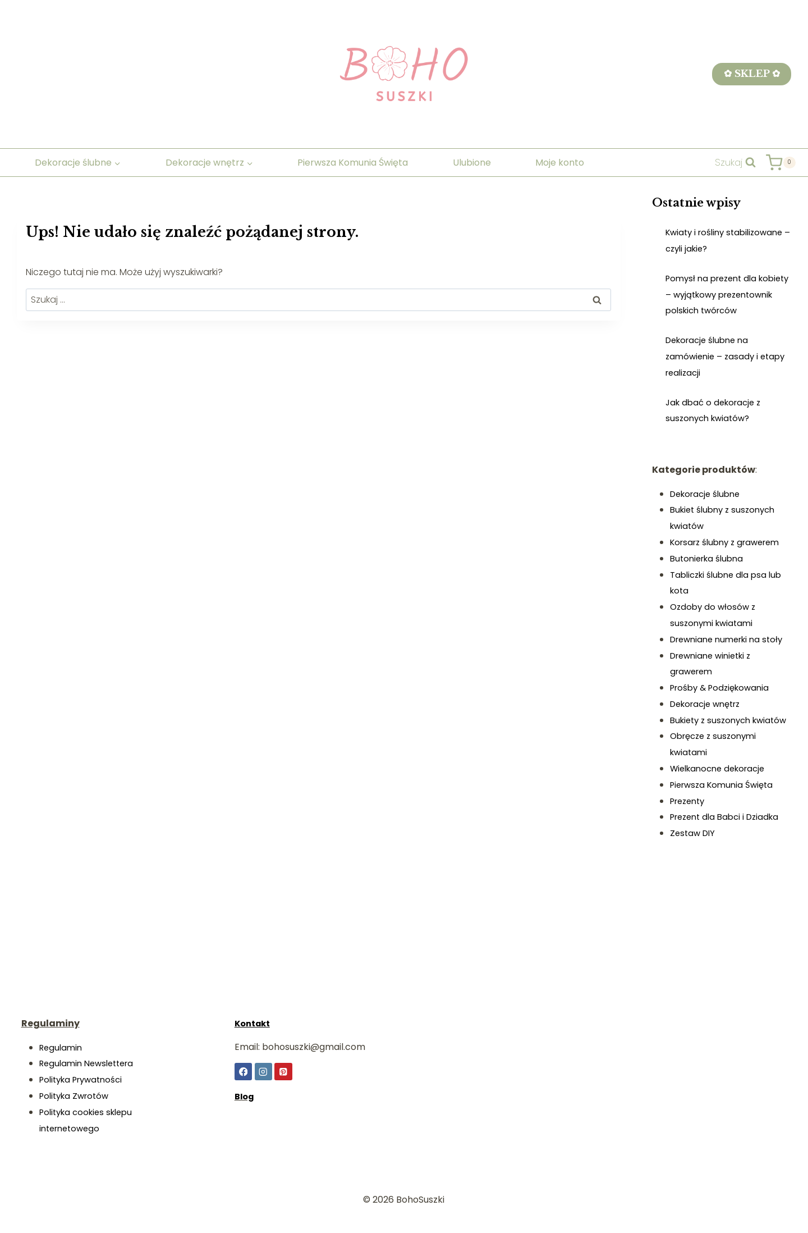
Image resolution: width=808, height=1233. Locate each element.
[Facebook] (243, 1072)
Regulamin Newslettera (90, 1063)
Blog (245, 1096)
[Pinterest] (284, 1072)
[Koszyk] (780, 162)
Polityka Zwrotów (77, 1095)
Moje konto (559, 162)
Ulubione (472, 162)
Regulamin (62, 1047)
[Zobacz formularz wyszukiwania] (735, 162)
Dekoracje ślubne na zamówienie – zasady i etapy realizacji (714, 372)
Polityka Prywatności (85, 1079)
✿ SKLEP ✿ (752, 74)
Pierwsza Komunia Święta (352, 162)
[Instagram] (264, 1072)
